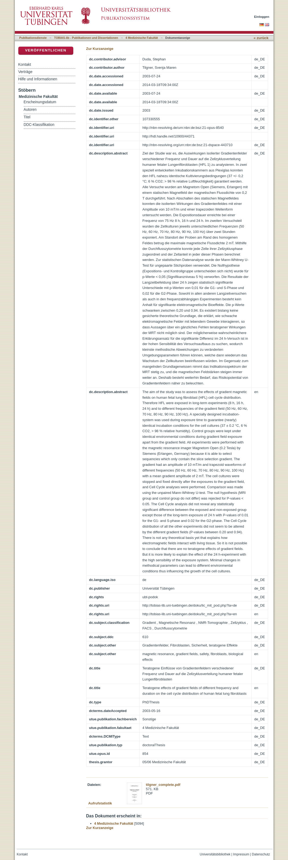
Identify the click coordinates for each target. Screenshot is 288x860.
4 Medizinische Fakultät (142, 37)
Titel (27, 117)
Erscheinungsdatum (40, 102)
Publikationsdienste (33, 37)
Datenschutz (261, 854)
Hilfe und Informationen (37, 79)
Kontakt (24, 64)
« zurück (261, 38)
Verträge (25, 72)
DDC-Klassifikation (39, 125)
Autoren (30, 110)
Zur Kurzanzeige (99, 49)
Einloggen (261, 16)
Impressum (241, 854)
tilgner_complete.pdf (163, 785)
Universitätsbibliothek (215, 854)
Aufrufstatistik (100, 803)
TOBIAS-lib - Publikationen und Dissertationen (86, 37)
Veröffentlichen (45, 50)
